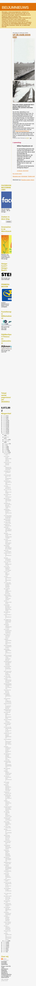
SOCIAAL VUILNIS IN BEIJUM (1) (7, 487)
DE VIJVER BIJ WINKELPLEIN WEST (7, 904)
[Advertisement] (10, 363)
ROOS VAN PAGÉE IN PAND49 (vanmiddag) (7, 568)
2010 (4, 947)
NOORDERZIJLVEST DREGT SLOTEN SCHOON (8, 663)
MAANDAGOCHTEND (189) (7, 710)
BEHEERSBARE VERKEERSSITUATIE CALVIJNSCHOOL (8, 686)
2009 (4, 948)
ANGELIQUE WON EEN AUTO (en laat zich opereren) (7, 838)
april (5, 449)
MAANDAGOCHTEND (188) (7, 863)
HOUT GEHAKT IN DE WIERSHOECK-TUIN (8, 563)
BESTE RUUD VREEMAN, (7, 520)
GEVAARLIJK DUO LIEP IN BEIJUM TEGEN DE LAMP (7, 506)
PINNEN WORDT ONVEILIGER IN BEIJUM (8, 772)
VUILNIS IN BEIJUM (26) (7, 792)
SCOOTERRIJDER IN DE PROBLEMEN (7, 668)
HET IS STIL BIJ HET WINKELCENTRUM (7, 491)
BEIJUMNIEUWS (15, 7)
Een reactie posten (17, 173)
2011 (4, 945)
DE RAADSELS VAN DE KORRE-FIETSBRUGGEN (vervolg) (7, 756)
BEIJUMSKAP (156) (7, 769)
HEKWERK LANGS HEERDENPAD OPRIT (8, 626)
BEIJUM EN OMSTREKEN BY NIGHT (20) (7, 859)
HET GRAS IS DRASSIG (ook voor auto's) (7, 636)
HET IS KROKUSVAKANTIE (8, 602)
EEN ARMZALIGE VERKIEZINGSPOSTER (7, 468)
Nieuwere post (17, 176)
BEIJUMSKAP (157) (7, 612)
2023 (4, 419)
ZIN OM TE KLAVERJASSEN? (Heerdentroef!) (8, 778)
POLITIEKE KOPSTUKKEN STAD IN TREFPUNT (8, 631)
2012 (4, 943)
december (6, 434)
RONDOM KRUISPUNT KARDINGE (7, 913)
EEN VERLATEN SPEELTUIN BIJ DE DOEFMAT (8, 673)
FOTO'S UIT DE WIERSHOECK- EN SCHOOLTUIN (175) (8, 729)
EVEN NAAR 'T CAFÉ (7, 880)
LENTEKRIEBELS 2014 (7, 871)
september (6, 441)
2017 (4, 428)
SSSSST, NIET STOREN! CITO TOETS (7, 819)
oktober (6, 439)
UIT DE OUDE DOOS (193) (7, 522)
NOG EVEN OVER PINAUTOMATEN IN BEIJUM (7, 459)
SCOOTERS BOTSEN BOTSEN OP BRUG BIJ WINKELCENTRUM (7, 607)
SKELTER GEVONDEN (7, 551)
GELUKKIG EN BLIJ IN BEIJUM (7, 691)
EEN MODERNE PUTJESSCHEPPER (7, 646)
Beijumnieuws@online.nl (22, 131)
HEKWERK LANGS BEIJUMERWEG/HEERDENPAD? (7, 867)
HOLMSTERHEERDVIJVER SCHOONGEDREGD (8, 808)
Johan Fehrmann (6, 959)
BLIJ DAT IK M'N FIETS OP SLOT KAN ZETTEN (7, 897)
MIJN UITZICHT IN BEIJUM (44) (7, 842)
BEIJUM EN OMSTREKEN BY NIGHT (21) (7, 500)
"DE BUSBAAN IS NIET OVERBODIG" (7, 890)
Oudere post (31, 176)
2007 (4, 951)
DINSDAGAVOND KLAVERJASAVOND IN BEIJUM (7, 706)
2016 (4, 429)
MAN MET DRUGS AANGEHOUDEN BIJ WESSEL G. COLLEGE (7, 787)
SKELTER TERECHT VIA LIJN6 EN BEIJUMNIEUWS (8, 529)
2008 (4, 950)
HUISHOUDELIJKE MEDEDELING (7, 554)
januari (6, 940)
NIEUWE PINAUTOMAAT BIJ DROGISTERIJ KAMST (8, 536)
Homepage (24, 176)
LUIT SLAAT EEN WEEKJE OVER (7, 573)
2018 (4, 426)
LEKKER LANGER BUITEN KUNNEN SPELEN (7, 918)
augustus (6, 443)
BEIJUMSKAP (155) (7, 901)
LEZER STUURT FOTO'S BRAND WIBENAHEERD (8, 736)
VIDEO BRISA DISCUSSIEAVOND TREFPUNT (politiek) (7, 597)
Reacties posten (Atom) (27, 180)
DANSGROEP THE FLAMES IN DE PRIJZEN (7, 700)
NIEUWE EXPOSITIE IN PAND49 (7, 559)
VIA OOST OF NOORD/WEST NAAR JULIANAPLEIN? (7, 797)
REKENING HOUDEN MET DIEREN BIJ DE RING (8, 547)
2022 (4, 420)
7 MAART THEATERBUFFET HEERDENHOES (7, 642)
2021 (4, 422)
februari (6, 452)
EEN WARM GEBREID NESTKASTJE (7, 695)
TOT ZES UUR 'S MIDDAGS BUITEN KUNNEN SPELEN (7, 585)
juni (5, 446)
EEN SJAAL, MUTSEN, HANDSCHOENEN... (7, 823)
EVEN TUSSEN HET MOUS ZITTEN (7, 923)
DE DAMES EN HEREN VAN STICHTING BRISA (7, 621)
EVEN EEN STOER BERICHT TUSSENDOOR (7, 876)
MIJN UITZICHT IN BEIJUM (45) (7, 724)
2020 (4, 423)
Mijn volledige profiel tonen (4, 980)
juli (5, 445)
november (6, 437)
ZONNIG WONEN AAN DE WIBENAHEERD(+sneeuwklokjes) (8, 936)
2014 (4, 433)
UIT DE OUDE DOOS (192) (7, 677)
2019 (4, 425)
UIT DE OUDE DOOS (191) (7, 827)
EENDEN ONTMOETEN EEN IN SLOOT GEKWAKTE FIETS (7, 749)
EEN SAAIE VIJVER (6, 783)
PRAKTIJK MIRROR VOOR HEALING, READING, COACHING (7, 853)
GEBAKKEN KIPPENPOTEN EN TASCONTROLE (8, 512)
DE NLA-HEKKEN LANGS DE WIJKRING (7, 927)
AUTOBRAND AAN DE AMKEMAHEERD (7, 909)
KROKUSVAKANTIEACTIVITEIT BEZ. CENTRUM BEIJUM (8, 658)
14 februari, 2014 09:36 (22, 170)
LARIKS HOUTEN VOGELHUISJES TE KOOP (7, 803)
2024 (4, 417)
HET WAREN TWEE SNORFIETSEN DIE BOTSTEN (7, 591)
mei (5, 448)
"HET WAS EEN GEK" (7, 894)
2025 (4, 415)
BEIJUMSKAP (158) (7, 454)
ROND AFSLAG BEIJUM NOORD (7, 463)
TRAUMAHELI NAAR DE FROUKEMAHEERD (7, 847)
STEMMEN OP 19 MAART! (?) (7, 472)
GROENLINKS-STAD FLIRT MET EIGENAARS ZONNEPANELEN (8, 764)
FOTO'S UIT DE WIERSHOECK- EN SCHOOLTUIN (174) (8, 885)
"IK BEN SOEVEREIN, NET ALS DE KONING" (8, 680)
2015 (4, 431)
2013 (4, 942)
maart (5, 450)
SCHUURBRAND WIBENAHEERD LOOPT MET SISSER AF (7, 742)
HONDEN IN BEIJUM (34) (7, 525)
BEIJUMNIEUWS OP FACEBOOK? (7, 496)
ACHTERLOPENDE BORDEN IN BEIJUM (7, 517)
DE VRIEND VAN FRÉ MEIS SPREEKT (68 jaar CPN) (8, 814)
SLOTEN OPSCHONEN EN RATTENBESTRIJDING (7, 542)
